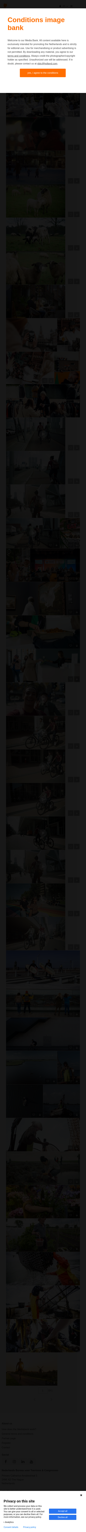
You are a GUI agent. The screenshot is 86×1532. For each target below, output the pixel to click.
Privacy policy (29, 1527)
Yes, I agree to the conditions (42, 73)
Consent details (11, 1527)
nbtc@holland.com (47, 63)
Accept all (62, 1511)
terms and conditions (19, 56)
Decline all (63, 1517)
